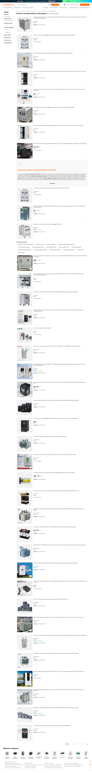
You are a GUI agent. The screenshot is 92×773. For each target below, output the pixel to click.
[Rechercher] (55, 5)
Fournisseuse (43, 24)
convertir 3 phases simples (76, 247)
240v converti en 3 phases (50, 244)
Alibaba (17, 11)
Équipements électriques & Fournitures (28, 11)
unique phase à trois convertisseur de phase (25, 244)
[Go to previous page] (64, 744)
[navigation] (9, 378)
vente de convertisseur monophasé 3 (72, 766)
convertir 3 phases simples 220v (55, 249)
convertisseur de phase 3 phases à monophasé (53, 767)
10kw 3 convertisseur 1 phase (51, 247)
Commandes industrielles (42, 11)
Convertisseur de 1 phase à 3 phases (52, 766)
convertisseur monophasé (10, 766)
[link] (90, 761)
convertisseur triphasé (40, 244)
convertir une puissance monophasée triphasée (53, 764)
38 (82, 744)
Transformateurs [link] (52, 11)
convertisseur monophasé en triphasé (24, 249)
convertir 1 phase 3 (80, 249)
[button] (50, 4)
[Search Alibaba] (33, 4)
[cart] (68, 4)
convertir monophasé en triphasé (23, 247)
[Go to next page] (84, 744)
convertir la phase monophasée (71, 763)
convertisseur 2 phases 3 (30, 767)
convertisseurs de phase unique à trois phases (66, 244)
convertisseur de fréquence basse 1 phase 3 (14, 764)
